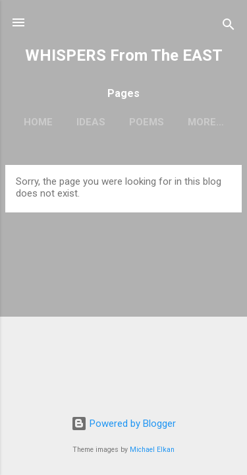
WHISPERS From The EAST (124, 55)
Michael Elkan (152, 449)
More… (206, 122)
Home (38, 122)
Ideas (90, 122)
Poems (146, 122)
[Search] (228, 27)
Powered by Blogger (123, 423)
